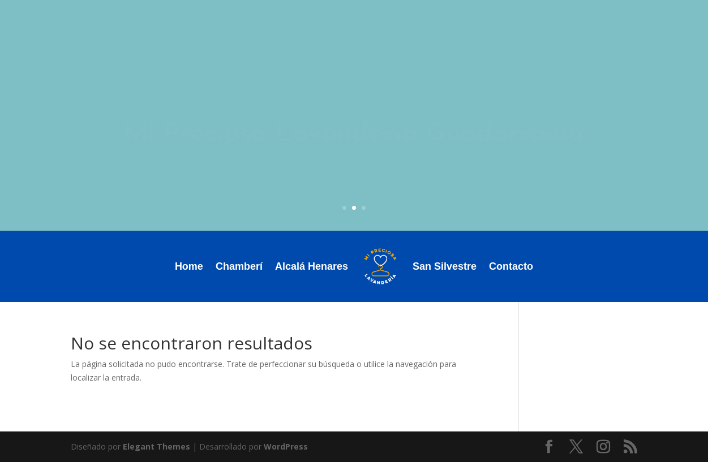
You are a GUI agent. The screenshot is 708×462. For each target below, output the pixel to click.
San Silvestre (445, 266)
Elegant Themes (156, 446)
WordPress (286, 446)
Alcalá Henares (311, 266)
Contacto (511, 266)
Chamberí (239, 266)
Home (189, 266)
